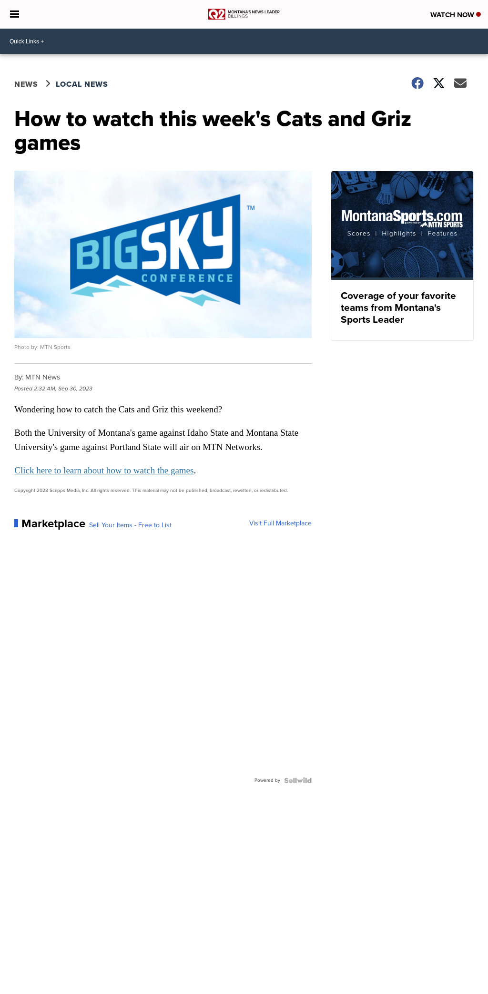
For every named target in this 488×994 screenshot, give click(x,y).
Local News (82, 84)
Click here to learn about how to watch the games (103, 470)
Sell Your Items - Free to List (130, 525)
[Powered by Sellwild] (298, 780)
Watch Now (455, 15)
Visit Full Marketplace (280, 523)
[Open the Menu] (14, 14)
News (26, 84)
